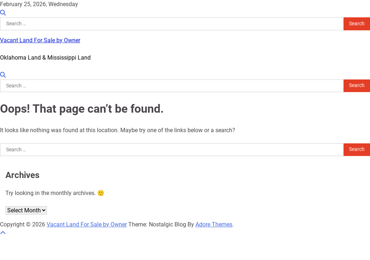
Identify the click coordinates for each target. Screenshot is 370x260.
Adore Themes (213, 224)
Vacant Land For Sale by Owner (40, 40)
